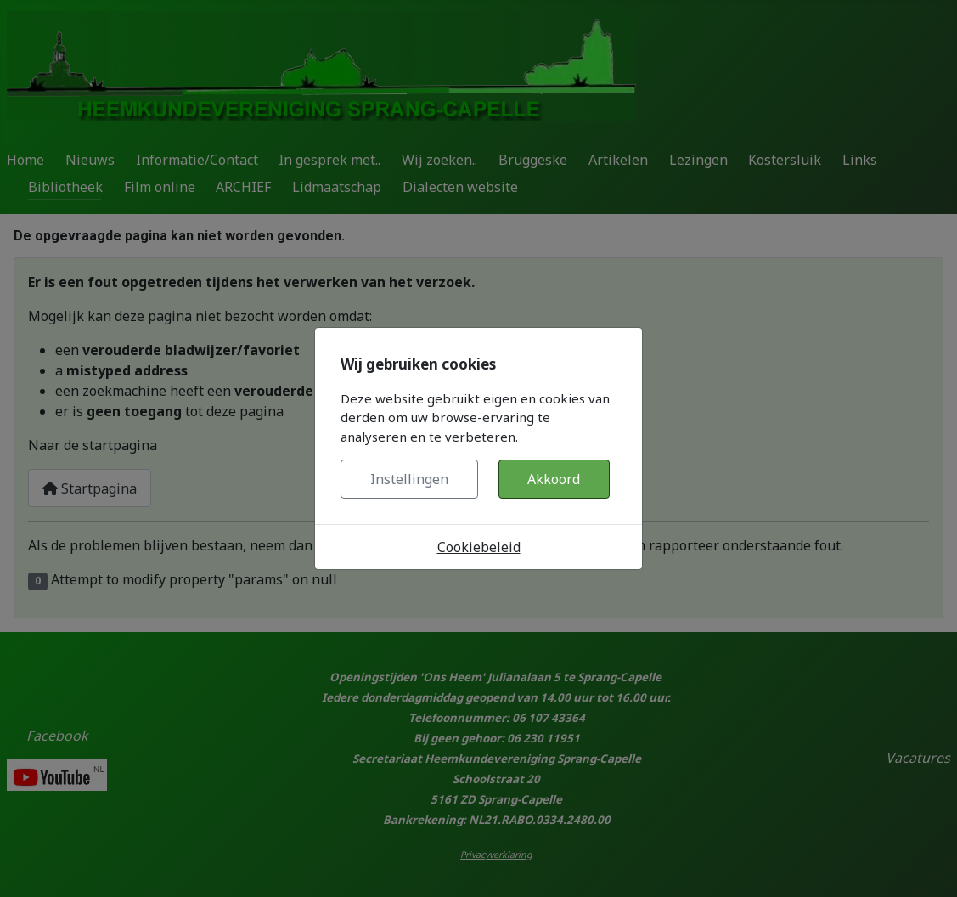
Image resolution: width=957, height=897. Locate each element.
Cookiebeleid (479, 547)
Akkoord (553, 479)
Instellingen (409, 479)
